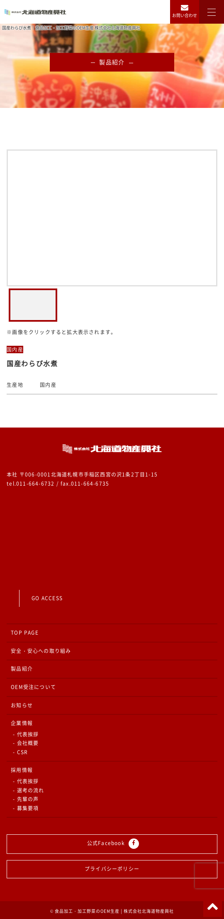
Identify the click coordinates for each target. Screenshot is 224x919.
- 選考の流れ (28, 790)
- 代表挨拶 (26, 734)
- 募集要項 (26, 808)
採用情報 (22, 770)
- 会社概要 (26, 743)
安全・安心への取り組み (41, 651)
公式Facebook (113, 843)
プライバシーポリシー (112, 869)
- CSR (20, 752)
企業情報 (22, 723)
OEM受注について (33, 687)
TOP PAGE (25, 632)
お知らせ (22, 705)
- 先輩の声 (26, 799)
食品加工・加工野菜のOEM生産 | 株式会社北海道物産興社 (114, 911)
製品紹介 (22, 668)
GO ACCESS (47, 598)
